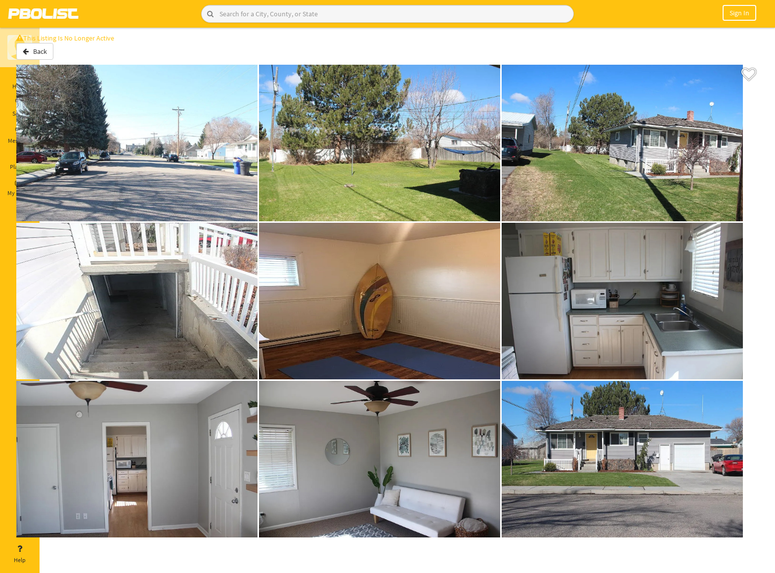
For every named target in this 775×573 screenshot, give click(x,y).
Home (20, 80)
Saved (20, 107)
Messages (20, 134)
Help (20, 554)
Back (65, 55)
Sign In (739, 12)
